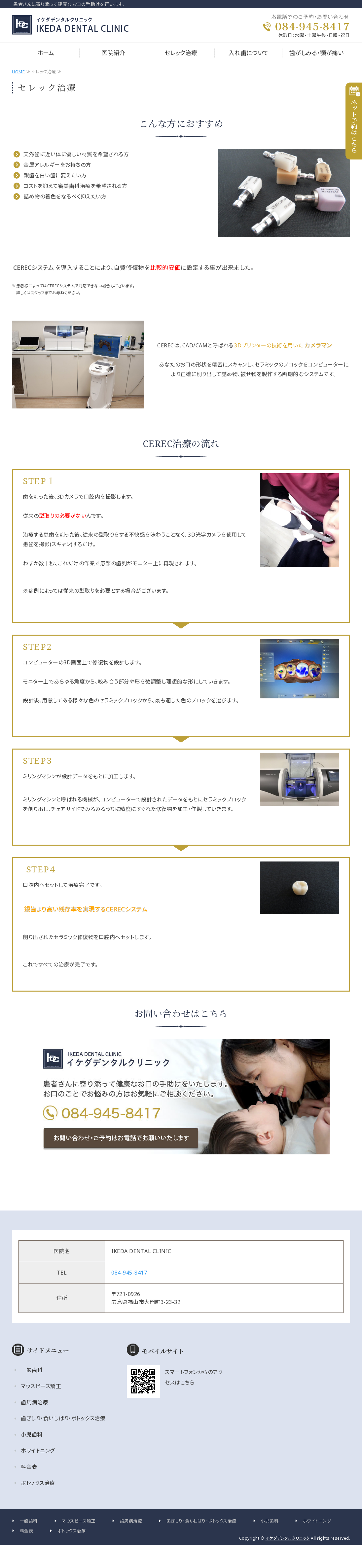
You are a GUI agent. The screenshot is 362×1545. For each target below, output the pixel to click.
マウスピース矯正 (41, 1386)
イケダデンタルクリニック (288, 1538)
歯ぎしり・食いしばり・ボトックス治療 (63, 1418)
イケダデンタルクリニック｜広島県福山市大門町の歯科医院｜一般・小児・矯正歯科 (75, 25)
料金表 (29, 1466)
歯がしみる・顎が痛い (316, 53)
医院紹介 (113, 53)
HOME (18, 72)
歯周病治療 (34, 1402)
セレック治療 (180, 53)
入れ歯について (249, 53)
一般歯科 (32, 1370)
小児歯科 (32, 1434)
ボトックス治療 (38, 1483)
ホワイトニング (38, 1450)
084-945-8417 (129, 1272)
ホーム (45, 53)
